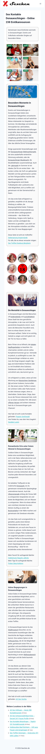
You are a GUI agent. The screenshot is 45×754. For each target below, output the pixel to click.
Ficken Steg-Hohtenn (15, 563)
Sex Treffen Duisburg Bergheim (19, 243)
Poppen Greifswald (23, 417)
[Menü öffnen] (40, 3)
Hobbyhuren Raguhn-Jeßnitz (18, 558)
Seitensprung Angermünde (18, 238)
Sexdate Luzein (13, 422)
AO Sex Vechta (21, 699)
